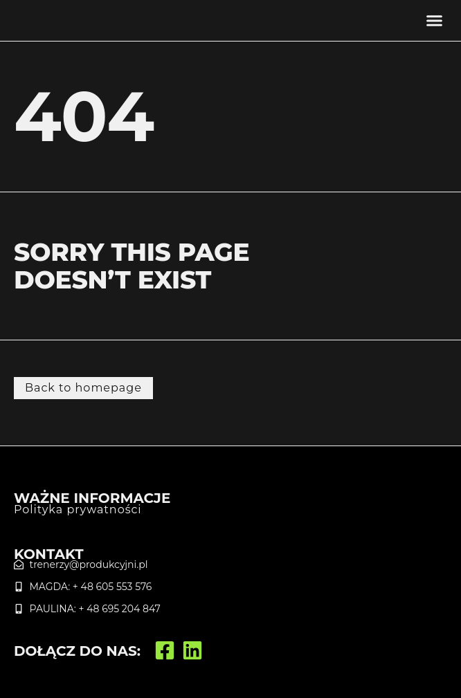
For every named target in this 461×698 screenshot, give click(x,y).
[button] (435, 21)
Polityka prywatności (78, 509)
